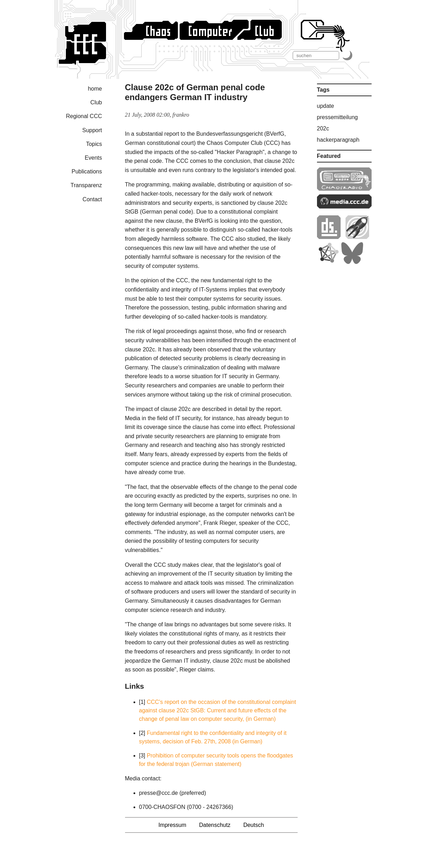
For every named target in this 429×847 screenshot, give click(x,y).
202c (323, 128)
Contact (92, 199)
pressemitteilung (337, 117)
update (325, 106)
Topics (94, 144)
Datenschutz (214, 825)
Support (92, 130)
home (95, 89)
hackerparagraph (338, 140)
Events (93, 158)
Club (96, 102)
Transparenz (86, 185)
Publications (87, 171)
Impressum (172, 825)
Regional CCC (84, 116)
